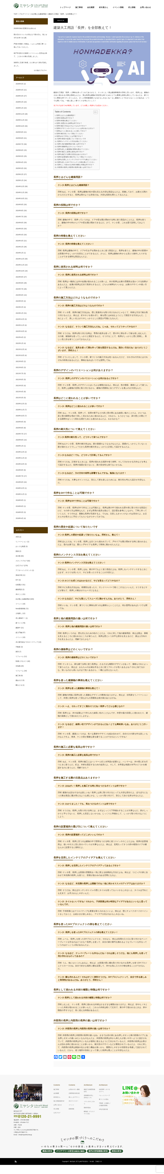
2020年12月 (20, 404)
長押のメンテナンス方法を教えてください (72, 141)
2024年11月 (20, 192)
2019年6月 (19, 482)
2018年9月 (19, 500)
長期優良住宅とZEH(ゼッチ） (88, 1096)
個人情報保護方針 (59, 1101)
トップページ (65, 7)
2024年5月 (19, 229)
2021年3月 (19, 398)
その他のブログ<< (40, 70)
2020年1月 (19, 446)
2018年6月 (19, 506)
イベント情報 (118, 7)
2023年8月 (19, 283)
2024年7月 (19, 216)
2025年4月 (19, 162)
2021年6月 (19, 379)
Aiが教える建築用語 (23, 599)
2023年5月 (19, 301)
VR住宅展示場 (103, 1109)
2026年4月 (19, 90)
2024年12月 (20, 186)
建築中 (18, 628)
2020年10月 (20, 416)
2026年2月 (19, 102)
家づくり (19, 623)
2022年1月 (19, 343)
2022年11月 (20, 325)
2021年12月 (20, 349)
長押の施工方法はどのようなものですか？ (71, 126)
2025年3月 (19, 168)
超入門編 (19, 632)
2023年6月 (19, 295)
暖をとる (19, 685)
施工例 (18, 675)
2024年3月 (19, 241)
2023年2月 (19, 307)
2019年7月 (19, 476)
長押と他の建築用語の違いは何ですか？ (71, 144)
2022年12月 (20, 319)
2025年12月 (20, 114)
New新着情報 (20, 608)
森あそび (19, 680)
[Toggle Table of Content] (94, 112)
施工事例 (79, 7)
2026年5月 (19, 84)
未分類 (18, 556)
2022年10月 (20, 331)
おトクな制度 (20, 546)
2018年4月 (19, 518)
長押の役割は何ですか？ (65, 118)
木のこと (19, 594)
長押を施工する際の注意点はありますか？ (72, 154)
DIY (17, 580)
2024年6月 (19, 223)
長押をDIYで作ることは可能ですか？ (69, 136)
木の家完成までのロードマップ (27, 642)
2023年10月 (20, 271)
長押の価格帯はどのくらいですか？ (70, 146)
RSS (15, 1161)
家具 (17, 652)
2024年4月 (19, 235)
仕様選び (19, 585)
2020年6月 (19, 440)
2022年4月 (19, 337)
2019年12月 (20, 452)
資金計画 (19, 575)
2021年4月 (19, 391)
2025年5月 (19, 156)
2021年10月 (20, 355)
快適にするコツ (21, 661)
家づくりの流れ (104, 1099)
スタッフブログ (21, 561)
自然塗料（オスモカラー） (104, 1090)
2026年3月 (19, 96)
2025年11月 (20, 120)
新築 (17, 551)
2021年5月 (19, 385)
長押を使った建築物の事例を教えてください (73, 149)
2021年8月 (19, 367)
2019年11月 (20, 458)
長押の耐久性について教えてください (69, 133)
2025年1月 (19, 180)
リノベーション (21, 542)
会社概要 (90, 7)
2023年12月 (20, 259)
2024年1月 (19, 253)
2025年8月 (19, 138)
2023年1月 (19, 313)
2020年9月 (19, 422)
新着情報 (71, 1109)
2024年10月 (20, 198)
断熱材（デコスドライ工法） (89, 1112)
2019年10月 (20, 464)
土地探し (19, 613)
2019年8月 (19, 470)
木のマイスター (73, 1101)
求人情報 (131, 7)
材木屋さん (103, 7)
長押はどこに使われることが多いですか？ (71, 131)
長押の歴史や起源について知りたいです (71, 139)
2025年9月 (19, 132)
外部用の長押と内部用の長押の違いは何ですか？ (74, 167)
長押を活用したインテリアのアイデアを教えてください (77, 159)
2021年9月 (19, 361)
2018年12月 (20, 488)
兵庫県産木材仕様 (74, 1093)
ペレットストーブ (104, 1095)
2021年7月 (19, 373)
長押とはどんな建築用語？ (66, 115)
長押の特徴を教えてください (66, 120)
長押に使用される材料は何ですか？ (69, 123)
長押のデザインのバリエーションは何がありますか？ (75, 128)
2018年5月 (19, 512)
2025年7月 (19, 144)
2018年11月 (20, 494)
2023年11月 (20, 265)
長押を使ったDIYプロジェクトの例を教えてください (76, 162)
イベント (19, 604)
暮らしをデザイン (74, 1097)
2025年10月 (20, 126)
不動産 (18, 647)
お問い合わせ (145, 7)
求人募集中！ (20, 618)
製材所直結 (87, 1107)
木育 (17, 537)
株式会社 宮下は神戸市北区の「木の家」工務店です (86, 1161)
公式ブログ (20, 565)
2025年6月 (19, 150)
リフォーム (20, 656)
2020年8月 (19, 428)
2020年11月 (20, 410)
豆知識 (18, 666)
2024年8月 (19, 210)
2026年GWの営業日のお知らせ (25, 28)
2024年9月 (19, 204)
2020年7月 (19, 434)
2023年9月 (19, 277)
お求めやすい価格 (74, 1089)
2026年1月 (19, 108)
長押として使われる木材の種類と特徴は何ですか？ (75, 165)
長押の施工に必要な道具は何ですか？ (70, 152)
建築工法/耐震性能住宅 (89, 1090)
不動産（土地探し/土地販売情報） (104, 1104)
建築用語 (19, 589)
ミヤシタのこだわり (89, 1102)
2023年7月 (19, 289)
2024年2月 (19, 247)
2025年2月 (19, 174)
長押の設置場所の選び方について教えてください (74, 157)
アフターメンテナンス (24, 570)
